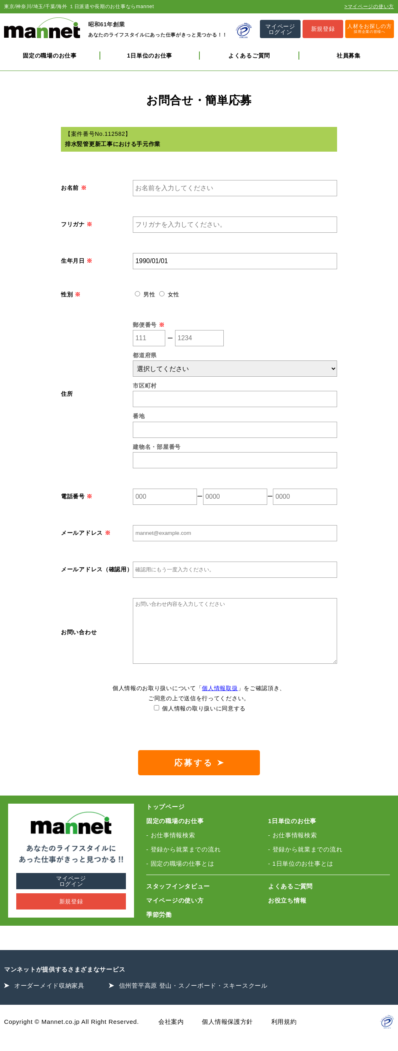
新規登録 (71, 913)
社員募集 (349, 55)
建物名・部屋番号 (157, 447)
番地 (139, 416)
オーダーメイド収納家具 (49, 997)
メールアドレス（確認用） (96, 569)
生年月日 (77, 260)
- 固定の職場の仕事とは (180, 875)
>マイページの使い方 (369, 6)
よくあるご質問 (249, 55)
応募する (199, 774)
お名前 (74, 187)
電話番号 (77, 496)
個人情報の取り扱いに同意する (200, 720)
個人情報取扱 (220, 700)
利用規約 (284, 1033)
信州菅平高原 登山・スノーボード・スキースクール (193, 997)
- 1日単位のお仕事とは (300, 875)
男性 (146, 294)
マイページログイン (71, 893)
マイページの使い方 (174, 912)
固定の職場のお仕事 (49, 55)
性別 (71, 294)
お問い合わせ (79, 638)
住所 (67, 393)
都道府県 (145, 355)
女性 (169, 294)
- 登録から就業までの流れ (183, 861)
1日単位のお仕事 (149, 55)
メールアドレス (85, 533)
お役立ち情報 (287, 912)
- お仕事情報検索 (170, 847)
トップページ (165, 818)
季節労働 (159, 926)
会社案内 (171, 1033)
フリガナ (77, 224)
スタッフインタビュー (178, 898)
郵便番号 (148, 325)
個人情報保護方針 (227, 1033)
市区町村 (145, 385)
